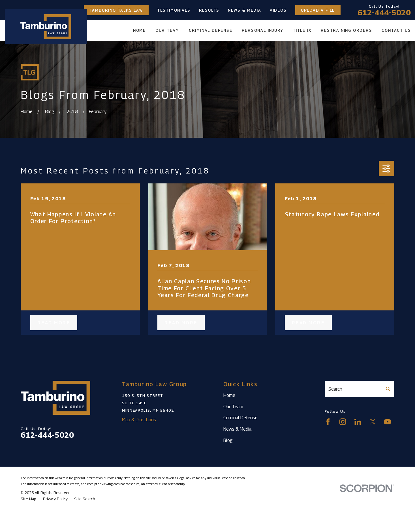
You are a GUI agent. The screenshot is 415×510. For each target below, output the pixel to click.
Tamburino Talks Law (116, 10)
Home (229, 395)
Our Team (233, 406)
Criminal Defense (240, 417)
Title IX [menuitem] (302, 30)
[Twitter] (372, 421)
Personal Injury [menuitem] (262, 30)
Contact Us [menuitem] (396, 30)
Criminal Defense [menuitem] (210, 30)
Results (209, 10)
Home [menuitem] (139, 30)
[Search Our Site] (388, 389)
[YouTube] (387, 421)
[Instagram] (342, 421)
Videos (278, 10)
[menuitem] (28, 499)
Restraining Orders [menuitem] (346, 30)
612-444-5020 (384, 12)
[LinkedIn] (357, 421)
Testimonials (174, 10)
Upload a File (318, 10)
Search (335, 389)
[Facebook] (328, 421)
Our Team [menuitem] (167, 30)
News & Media (244, 10)
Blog (228, 440)
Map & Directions (139, 419)
